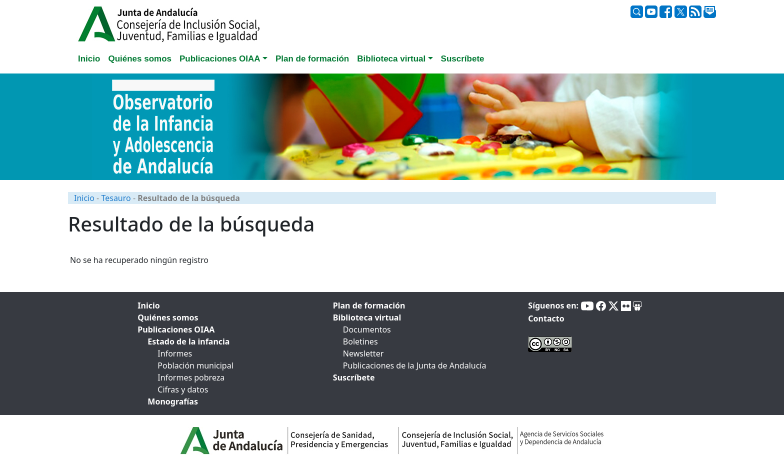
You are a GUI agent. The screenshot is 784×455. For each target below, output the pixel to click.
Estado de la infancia (189, 341)
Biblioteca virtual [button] (391, 59)
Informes (175, 353)
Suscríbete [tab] (462, 59)
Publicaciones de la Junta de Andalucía (414, 365)
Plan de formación (369, 305)
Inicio (84, 198)
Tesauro (115, 198)
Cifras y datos (183, 389)
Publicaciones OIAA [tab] (176, 329)
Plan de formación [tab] (312, 59)
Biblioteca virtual (367, 317)
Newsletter (363, 353)
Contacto (546, 318)
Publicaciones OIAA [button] (220, 59)
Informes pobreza (191, 377)
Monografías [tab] (173, 401)
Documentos (367, 329)
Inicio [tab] (89, 59)
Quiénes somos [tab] (140, 59)
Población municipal (195, 365)
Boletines (360, 341)
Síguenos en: (553, 305)
